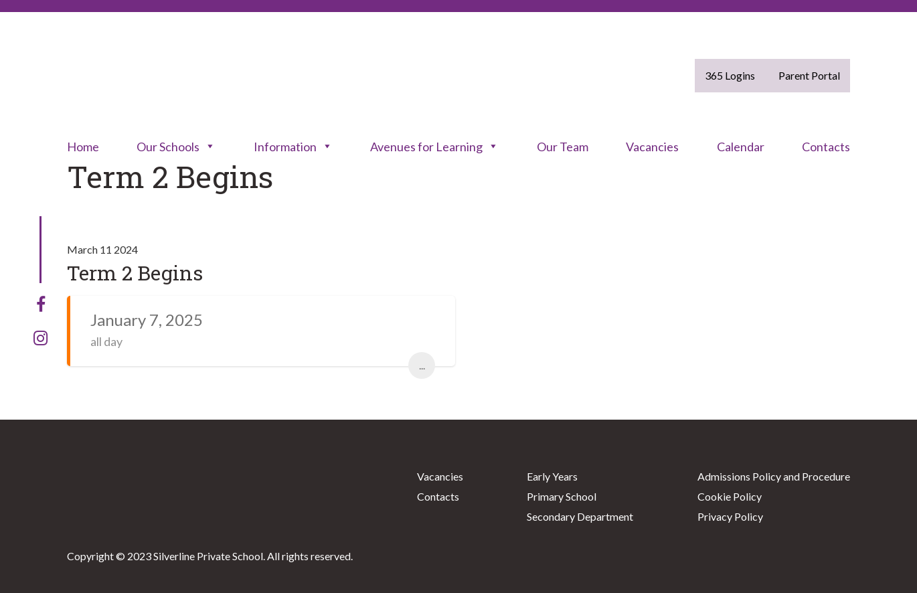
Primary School (561, 496)
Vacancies (652, 146)
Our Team (562, 146)
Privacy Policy (730, 516)
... (422, 365)
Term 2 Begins (135, 273)
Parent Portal (809, 75)
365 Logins (730, 75)
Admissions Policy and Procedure (773, 476)
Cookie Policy (729, 496)
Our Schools (176, 146)
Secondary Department (580, 516)
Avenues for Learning (434, 146)
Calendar (740, 146)
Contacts (826, 146)
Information (293, 146)
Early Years (552, 476)
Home (83, 146)
